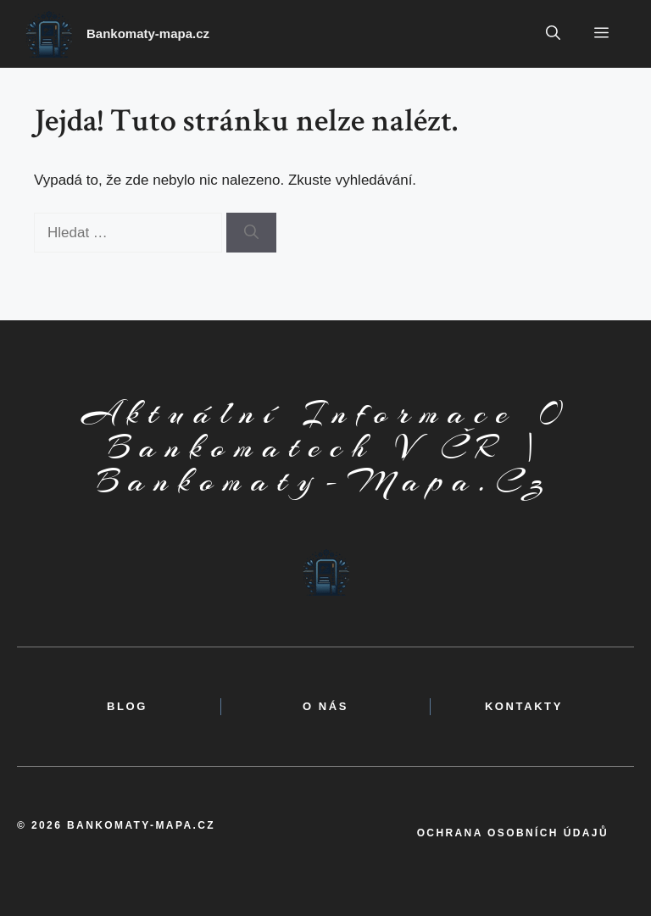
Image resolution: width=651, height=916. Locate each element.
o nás (325, 706)
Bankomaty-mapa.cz (147, 33)
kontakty (524, 706)
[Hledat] (251, 233)
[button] (553, 33)
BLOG (127, 706)
